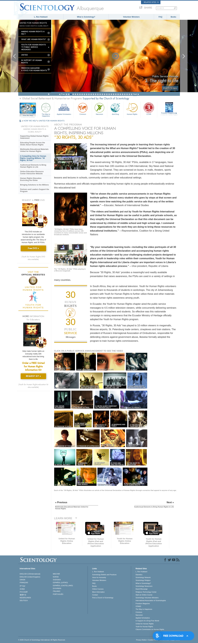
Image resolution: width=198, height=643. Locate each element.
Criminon (83, 108)
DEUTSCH (24, 600)
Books (173, 17)
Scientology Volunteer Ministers (147, 598)
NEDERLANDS (25, 598)
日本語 (22, 589)
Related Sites (151, 2)
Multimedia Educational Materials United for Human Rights (34, 150)
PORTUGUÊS (58, 594)
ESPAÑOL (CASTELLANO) (63, 585)
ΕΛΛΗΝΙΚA (57, 588)
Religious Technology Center (146, 592)
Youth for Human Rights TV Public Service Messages (33, 47)
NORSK (56, 577)
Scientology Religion (143, 580)
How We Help (28, 116)
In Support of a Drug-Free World (147, 621)
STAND (138, 606)
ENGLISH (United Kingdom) (30, 577)
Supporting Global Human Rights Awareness (34, 137)
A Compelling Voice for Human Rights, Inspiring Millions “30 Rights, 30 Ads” (33, 158)
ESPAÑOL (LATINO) (60, 582)
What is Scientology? (86, 17)
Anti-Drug (115, 108)
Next (135, 94)
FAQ (160, 17)
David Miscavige (142, 589)
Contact (95, 595)
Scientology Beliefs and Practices (104, 574)
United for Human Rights (145, 624)
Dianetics (139, 574)
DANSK (22, 580)
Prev (63, 94)
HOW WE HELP (30, 120)
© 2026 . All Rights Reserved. (41, 640)
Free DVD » (33, 248)
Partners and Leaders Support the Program (34, 190)
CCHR (148, 108)
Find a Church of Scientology (102, 598)
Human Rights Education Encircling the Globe (31, 179)
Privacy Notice (141, 640)
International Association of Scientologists (151, 600)
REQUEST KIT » (33, 376)
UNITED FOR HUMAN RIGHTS (52, 120)
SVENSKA (57, 580)
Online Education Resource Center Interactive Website (32, 172)
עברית (22, 586)
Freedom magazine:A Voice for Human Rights (34, 69)
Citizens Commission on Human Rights (150, 629)
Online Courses (98, 589)
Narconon (99, 108)
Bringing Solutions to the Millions (34, 185)
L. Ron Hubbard (40, 17)
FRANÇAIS (24, 582)
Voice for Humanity (99, 577)
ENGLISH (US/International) (30, 574)
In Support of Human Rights (31, 61)
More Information (98, 592)
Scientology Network (143, 577)
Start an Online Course (144, 595)
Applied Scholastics (64, 108)
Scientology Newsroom (144, 586)
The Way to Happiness (45, 109)
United (24, 55)
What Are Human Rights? (33, 39)
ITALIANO (56, 591)
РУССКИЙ (24, 592)
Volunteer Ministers (131, 17)
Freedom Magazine (169, 114)
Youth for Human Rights (144, 626)
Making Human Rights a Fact (32, 32)
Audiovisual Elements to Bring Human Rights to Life (33, 166)
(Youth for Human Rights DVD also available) (33, 258)
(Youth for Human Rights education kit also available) (33, 386)
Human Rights (132, 108)
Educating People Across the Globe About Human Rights (32, 144)
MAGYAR (56, 574)
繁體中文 (23, 595)
